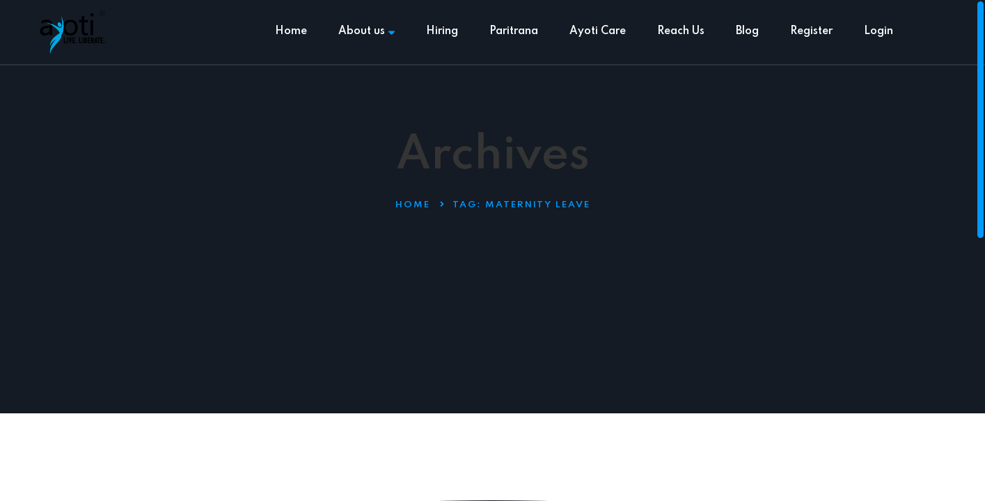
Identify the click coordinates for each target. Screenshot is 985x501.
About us (366, 31)
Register (811, 31)
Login (878, 31)
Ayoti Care (597, 31)
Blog (747, 31)
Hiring (442, 31)
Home (291, 31)
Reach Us (680, 31)
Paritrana (513, 31)
